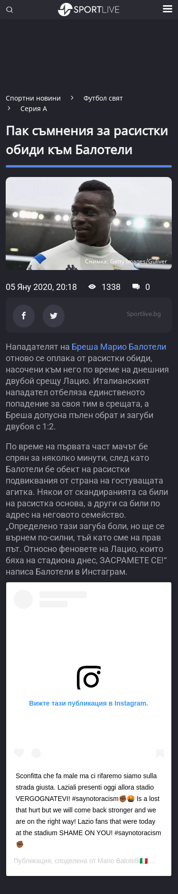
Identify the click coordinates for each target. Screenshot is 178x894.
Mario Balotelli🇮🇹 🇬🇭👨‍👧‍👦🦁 (136, 861)
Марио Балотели (133, 347)
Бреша (85, 347)
